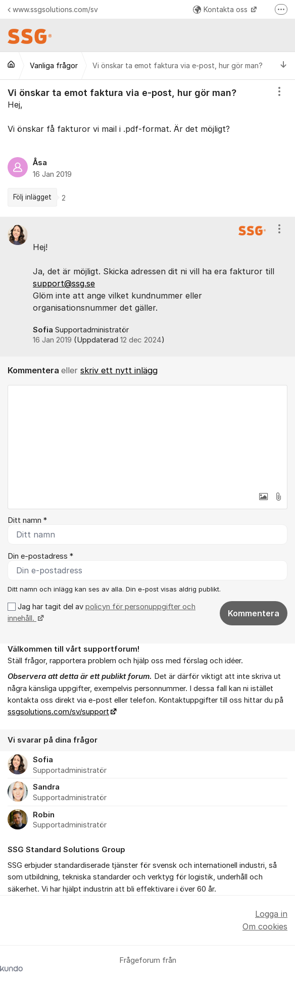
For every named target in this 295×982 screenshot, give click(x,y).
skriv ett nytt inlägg (119, 370)
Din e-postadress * (40, 556)
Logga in (271, 914)
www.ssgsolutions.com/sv (53, 9)
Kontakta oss (221, 9)
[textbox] (147, 435)
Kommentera (253, 613)
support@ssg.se (64, 283)
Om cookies (264, 926)
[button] (263, 496)
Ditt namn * (27, 520)
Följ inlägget (32, 197)
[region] (147, 148)
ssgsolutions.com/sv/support (58, 711)
